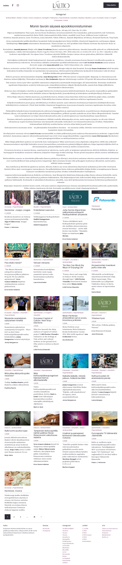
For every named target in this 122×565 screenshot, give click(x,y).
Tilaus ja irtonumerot (110, 529)
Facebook (46, 529)
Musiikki (88, 18)
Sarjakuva (37, 18)
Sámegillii (45, 18)
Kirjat (106, 18)
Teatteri (19, 18)
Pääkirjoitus (54, 18)
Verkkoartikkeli (11, 18)
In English (113, 18)
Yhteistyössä (96, 206)
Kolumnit (103, 313)
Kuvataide (100, 18)
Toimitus (105, 533)
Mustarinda (37, 260)
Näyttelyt (81, 18)
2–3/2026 (8, 213)
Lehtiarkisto (86, 542)
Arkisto (65, 20)
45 (39, 517)
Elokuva (7, 428)
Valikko (6, 5)
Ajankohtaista (96, 260)
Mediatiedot (106, 535)
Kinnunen (95, 313)
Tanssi (25, 18)
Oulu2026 (73, 18)
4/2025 (84, 539)
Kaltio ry (105, 537)
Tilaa (111, 5)
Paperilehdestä (64, 18)
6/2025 (84, 533)
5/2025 (84, 537)
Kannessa (8, 207)
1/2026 (7, 323)
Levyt (94, 18)
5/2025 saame (87, 535)
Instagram (46, 531)
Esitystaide (58, 20)
